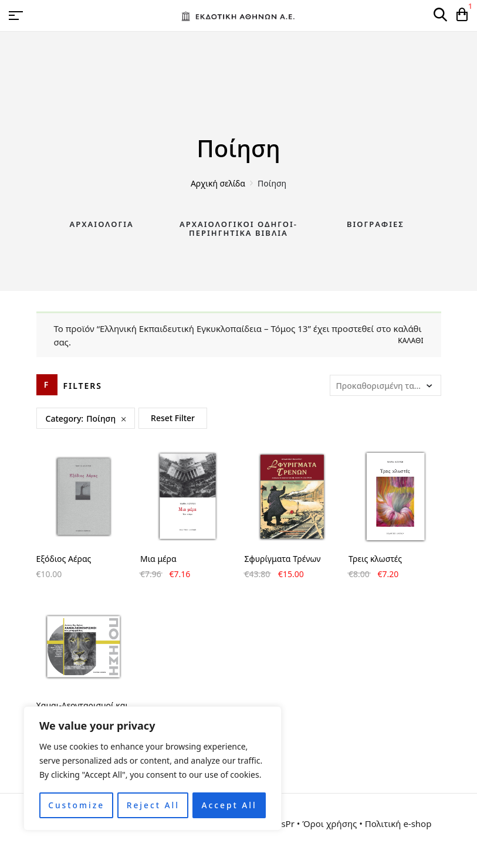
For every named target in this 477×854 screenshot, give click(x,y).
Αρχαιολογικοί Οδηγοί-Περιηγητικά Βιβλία (238, 229)
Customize (76, 805)
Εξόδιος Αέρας (64, 558)
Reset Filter (173, 417)
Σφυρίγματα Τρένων (283, 558)
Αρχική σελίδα (218, 183)
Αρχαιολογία (102, 224)
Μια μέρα (158, 558)
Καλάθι (410, 340)
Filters (83, 385)
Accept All (229, 805)
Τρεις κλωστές (375, 558)
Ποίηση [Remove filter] (101, 418)
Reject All (153, 805)
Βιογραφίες (375, 224)
